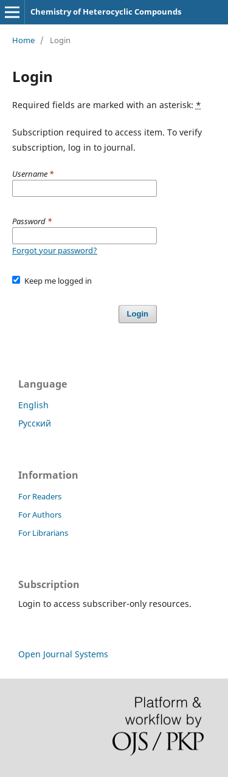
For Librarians (43, 532)
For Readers (39, 496)
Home (23, 40)
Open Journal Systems (63, 654)
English (33, 405)
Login (137, 313)
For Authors (39, 514)
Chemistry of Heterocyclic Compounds (105, 11)
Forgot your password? (54, 250)
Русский (34, 423)
